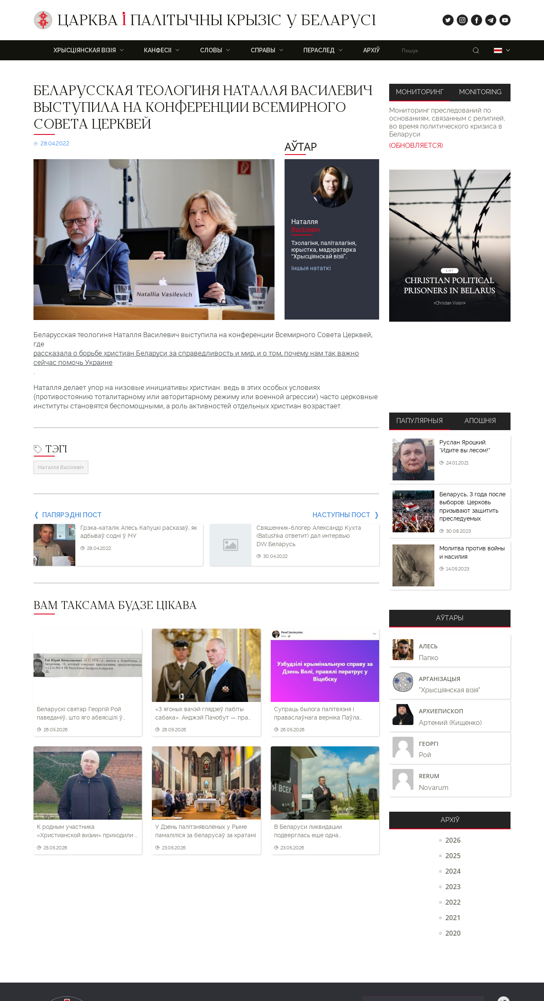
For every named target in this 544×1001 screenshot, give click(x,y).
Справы (263, 50)
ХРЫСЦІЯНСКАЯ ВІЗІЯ (85, 50)
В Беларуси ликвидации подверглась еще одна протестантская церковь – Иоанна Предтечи (323, 831)
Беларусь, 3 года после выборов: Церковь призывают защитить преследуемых (472, 506)
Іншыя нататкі (311, 268)
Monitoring (480, 92)
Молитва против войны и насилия (472, 552)
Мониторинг (420, 92)
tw (446, 18)
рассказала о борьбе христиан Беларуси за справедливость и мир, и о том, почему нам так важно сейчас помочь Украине (196, 357)
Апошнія (480, 421)
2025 (453, 855)
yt (502, 18)
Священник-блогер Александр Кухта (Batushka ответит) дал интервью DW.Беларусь (309, 535)
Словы (211, 50)
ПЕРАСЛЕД (319, 50)
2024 (453, 871)
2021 (453, 917)
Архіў (371, 50)
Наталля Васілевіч (61, 467)
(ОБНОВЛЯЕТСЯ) (416, 146)
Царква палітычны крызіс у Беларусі (216, 22)
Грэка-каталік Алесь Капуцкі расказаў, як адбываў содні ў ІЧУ (138, 531)
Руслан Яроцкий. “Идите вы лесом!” (464, 446)
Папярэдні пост (72, 515)
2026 (453, 840)
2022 (453, 902)
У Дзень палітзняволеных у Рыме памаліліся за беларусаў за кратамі (205, 830)
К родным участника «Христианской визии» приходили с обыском (87, 831)
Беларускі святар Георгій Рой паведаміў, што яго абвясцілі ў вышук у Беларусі (80, 714)
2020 (453, 933)
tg (488, 18)
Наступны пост (341, 515)
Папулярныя (419, 421)
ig (459, 18)
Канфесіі (158, 50)
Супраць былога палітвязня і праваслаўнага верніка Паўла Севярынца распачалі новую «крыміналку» (316, 714)
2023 (453, 886)
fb (474, 18)
